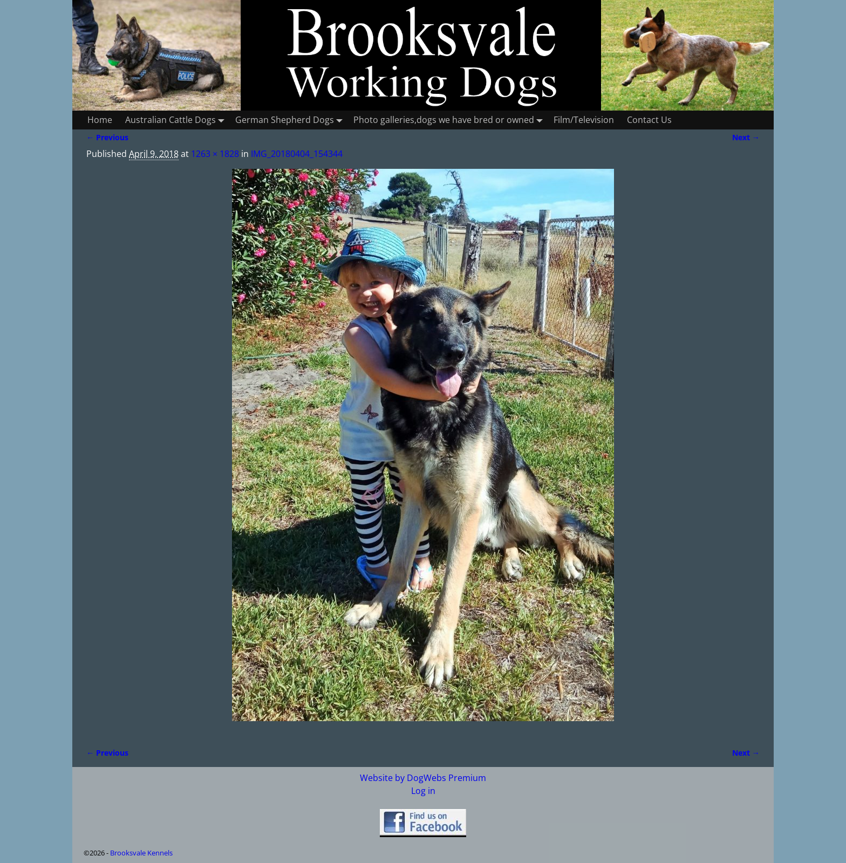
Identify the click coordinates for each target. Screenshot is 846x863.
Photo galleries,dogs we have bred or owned (450, 120)
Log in (423, 791)
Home (99, 120)
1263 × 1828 (215, 154)
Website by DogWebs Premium (423, 778)
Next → (746, 137)
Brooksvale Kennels (141, 853)
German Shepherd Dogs (291, 120)
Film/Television (584, 120)
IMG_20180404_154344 (297, 154)
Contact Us (649, 120)
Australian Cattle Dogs (177, 120)
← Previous (107, 137)
